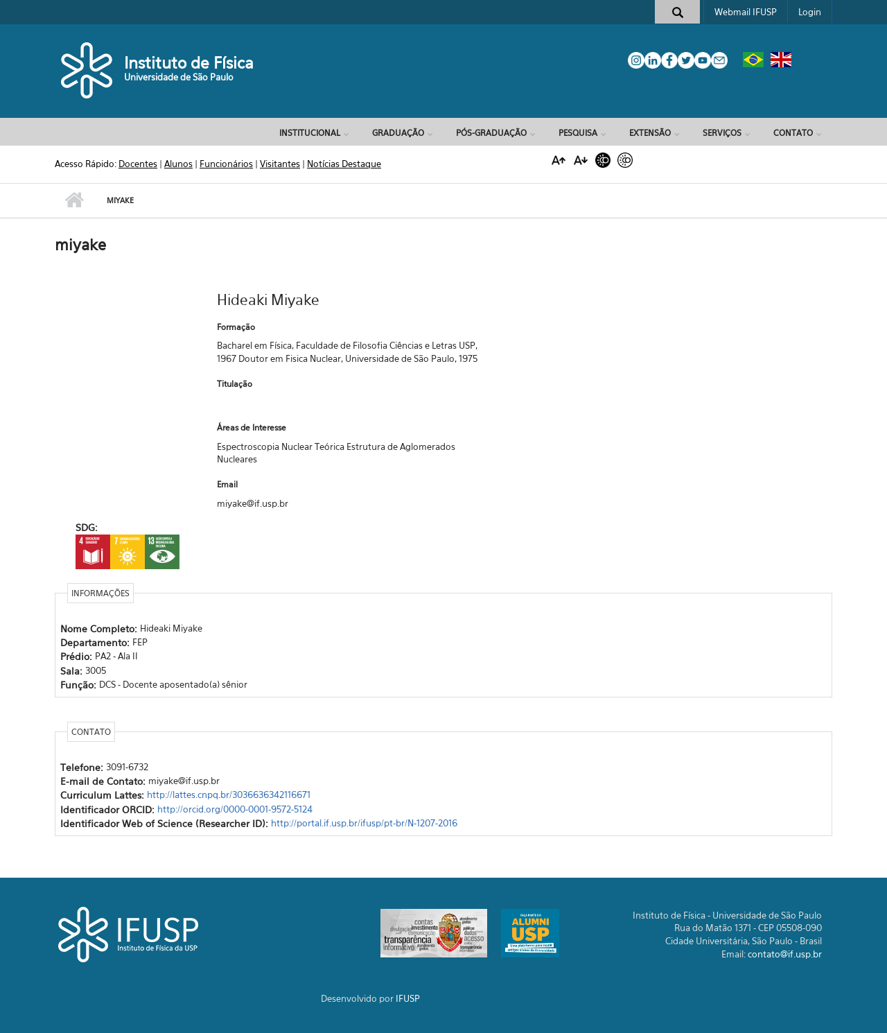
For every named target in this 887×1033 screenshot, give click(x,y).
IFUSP (408, 998)
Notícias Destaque (344, 163)
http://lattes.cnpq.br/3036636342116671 (228, 794)
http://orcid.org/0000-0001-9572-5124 (235, 809)
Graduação (398, 133)
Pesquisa (578, 133)
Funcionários (226, 163)
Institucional (309, 133)
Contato (793, 133)
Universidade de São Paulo (179, 77)
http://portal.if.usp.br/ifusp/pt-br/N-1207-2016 (364, 822)
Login (809, 11)
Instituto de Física (189, 62)
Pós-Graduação (491, 133)
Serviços (722, 133)
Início (74, 200)
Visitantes (280, 163)
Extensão (650, 133)
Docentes (137, 163)
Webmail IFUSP (745, 11)
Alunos (178, 163)
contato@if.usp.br (785, 954)
